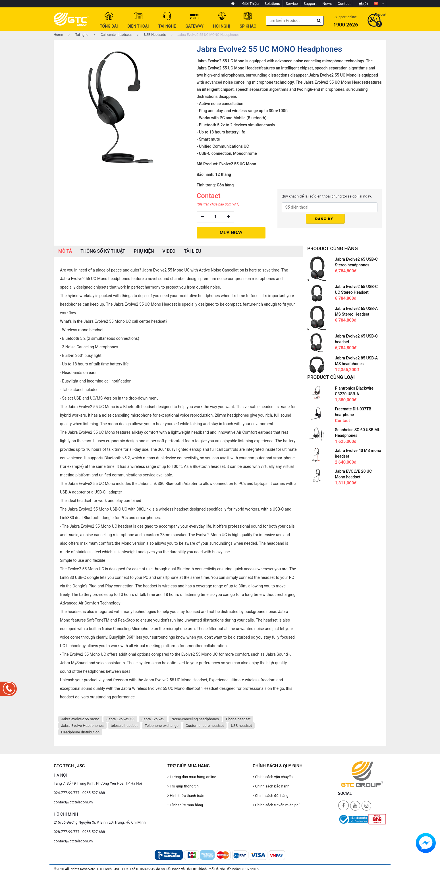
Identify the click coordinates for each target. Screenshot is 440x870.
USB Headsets (151, 35)
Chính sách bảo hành (271, 786)
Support (310, 3)
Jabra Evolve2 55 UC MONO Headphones (205, 35)
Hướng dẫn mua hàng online (191, 777)
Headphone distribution (80, 732)
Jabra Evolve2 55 (120, 719)
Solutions (272, 3)
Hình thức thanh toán (185, 795)
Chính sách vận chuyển (273, 777)
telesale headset (124, 725)
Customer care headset (205, 725)
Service (292, 3)
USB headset (241, 725)
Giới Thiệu (250, 3)
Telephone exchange (162, 725)
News (327, 3)
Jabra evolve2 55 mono (80, 719)
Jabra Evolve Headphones (82, 725)
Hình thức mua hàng (185, 805)
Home (58, 35)
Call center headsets (113, 35)
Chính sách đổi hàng (271, 795)
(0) (363, 3)
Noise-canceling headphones (195, 719)
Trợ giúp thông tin (182, 786)
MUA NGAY (231, 232)
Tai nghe (78, 35)
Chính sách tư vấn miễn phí (276, 805)
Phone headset (238, 719)
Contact (344, 3)
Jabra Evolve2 (153, 719)
